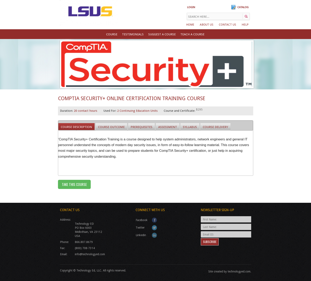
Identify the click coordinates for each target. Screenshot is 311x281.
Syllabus (190, 127)
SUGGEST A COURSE (162, 34)
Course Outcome (111, 127)
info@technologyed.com (90, 254)
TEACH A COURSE (192, 34)
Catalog (243, 7)
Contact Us (227, 24)
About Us (206, 24)
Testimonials (133, 34)
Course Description (76, 127)
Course (111, 34)
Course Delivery (215, 127)
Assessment (167, 127)
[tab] (76, 126)
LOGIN (191, 7)
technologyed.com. (239, 271)
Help (245, 24)
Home (190, 24)
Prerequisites (141, 127)
